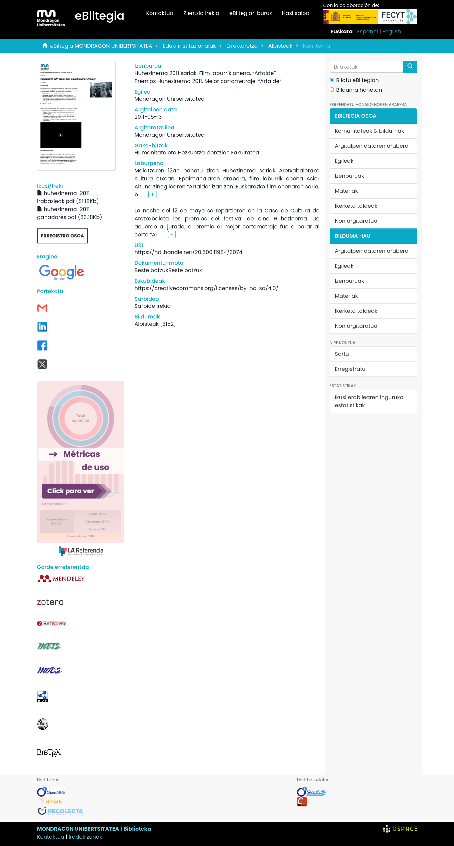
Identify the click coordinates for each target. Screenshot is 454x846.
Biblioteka (137, 829)
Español (367, 31)
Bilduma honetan (356, 90)
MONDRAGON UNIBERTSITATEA (78, 829)
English (391, 31)
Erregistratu (350, 369)
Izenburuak (349, 176)
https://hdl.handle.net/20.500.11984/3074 (188, 252)
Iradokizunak (85, 837)
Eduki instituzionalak (189, 46)
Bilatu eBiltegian (354, 80)
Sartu (342, 354)
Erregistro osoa (62, 235)
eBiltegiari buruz (250, 13)
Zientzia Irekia (201, 13)
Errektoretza (242, 46)
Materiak (346, 191)
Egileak (344, 161)
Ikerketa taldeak (356, 206)
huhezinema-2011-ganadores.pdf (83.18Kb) (69, 213)
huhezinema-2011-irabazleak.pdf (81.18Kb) (68, 197)
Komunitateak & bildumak (369, 131)
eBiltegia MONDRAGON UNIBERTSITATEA (101, 46)
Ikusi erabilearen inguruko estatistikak (369, 401)
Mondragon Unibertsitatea (169, 99)
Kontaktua (159, 13)
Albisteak (280, 46)
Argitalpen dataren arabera (372, 146)
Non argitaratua (356, 221)
